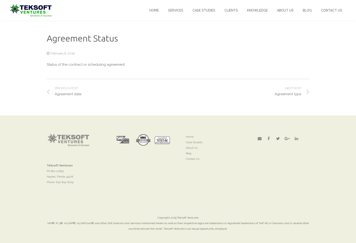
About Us (192, 147)
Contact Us (192, 158)
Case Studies (194, 142)
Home (189, 136)
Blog (188, 153)
